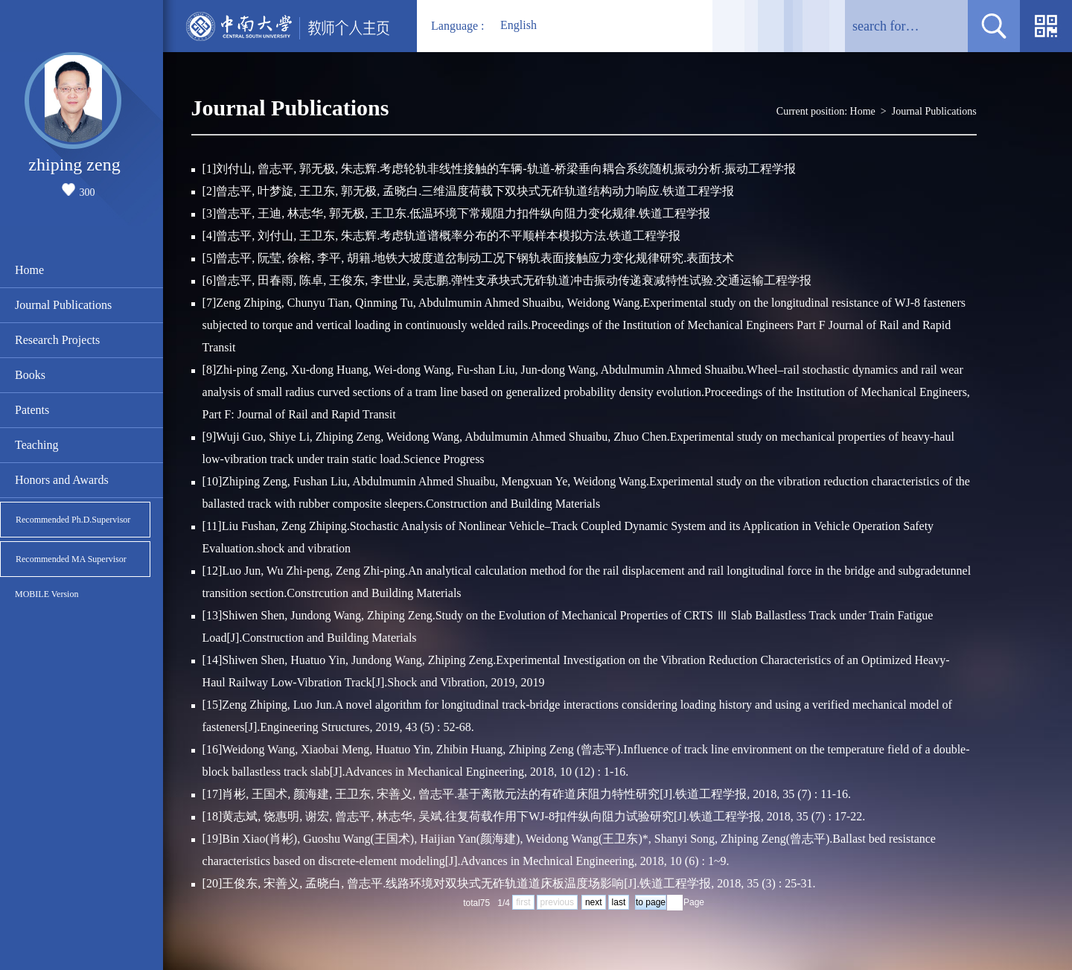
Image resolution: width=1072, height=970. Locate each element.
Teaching (36, 444)
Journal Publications (63, 305)
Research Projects (57, 340)
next (593, 902)
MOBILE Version (46, 594)
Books (30, 374)
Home (29, 270)
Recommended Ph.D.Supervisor (73, 519)
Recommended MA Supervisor (71, 559)
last (619, 902)
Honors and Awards (62, 479)
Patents (32, 409)
